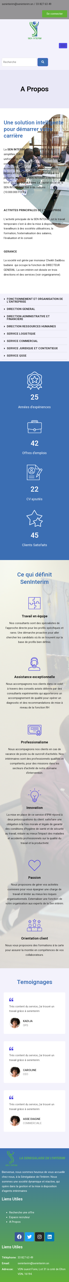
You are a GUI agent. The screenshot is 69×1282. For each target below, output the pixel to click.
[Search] (43, 62)
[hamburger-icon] (63, 45)
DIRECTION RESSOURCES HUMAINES (31, 326)
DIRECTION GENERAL (21, 309)
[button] (34, 300)
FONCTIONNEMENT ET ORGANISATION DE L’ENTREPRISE (35, 300)
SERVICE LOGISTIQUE (21, 333)
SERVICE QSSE (16, 355)
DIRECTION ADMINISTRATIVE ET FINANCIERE (28, 318)
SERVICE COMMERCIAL (22, 341)
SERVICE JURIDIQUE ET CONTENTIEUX (32, 348)
